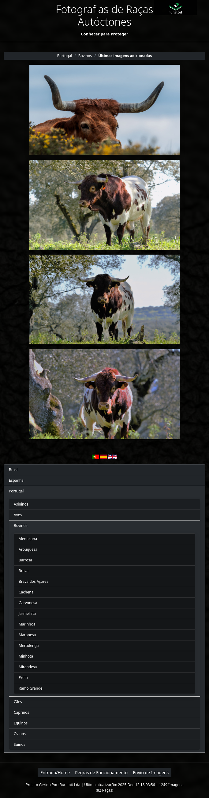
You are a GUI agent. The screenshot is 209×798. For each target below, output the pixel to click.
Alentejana (28, 538)
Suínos (19, 744)
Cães (18, 701)
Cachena (26, 592)
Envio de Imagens (151, 772)
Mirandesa (28, 666)
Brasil (13, 469)
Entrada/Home (55, 772)
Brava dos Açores (33, 581)
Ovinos (20, 733)
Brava (23, 570)
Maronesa (27, 634)
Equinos (21, 723)
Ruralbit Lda (70, 784)
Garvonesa (28, 602)
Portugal (16, 491)
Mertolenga (29, 645)
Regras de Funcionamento (101, 772)
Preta (23, 677)
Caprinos (21, 712)
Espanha (16, 480)
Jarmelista (27, 613)
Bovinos (20, 525)
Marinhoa (27, 624)
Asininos (21, 504)
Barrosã (25, 560)
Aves (18, 514)
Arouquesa (28, 549)
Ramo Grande (31, 688)
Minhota (26, 656)
